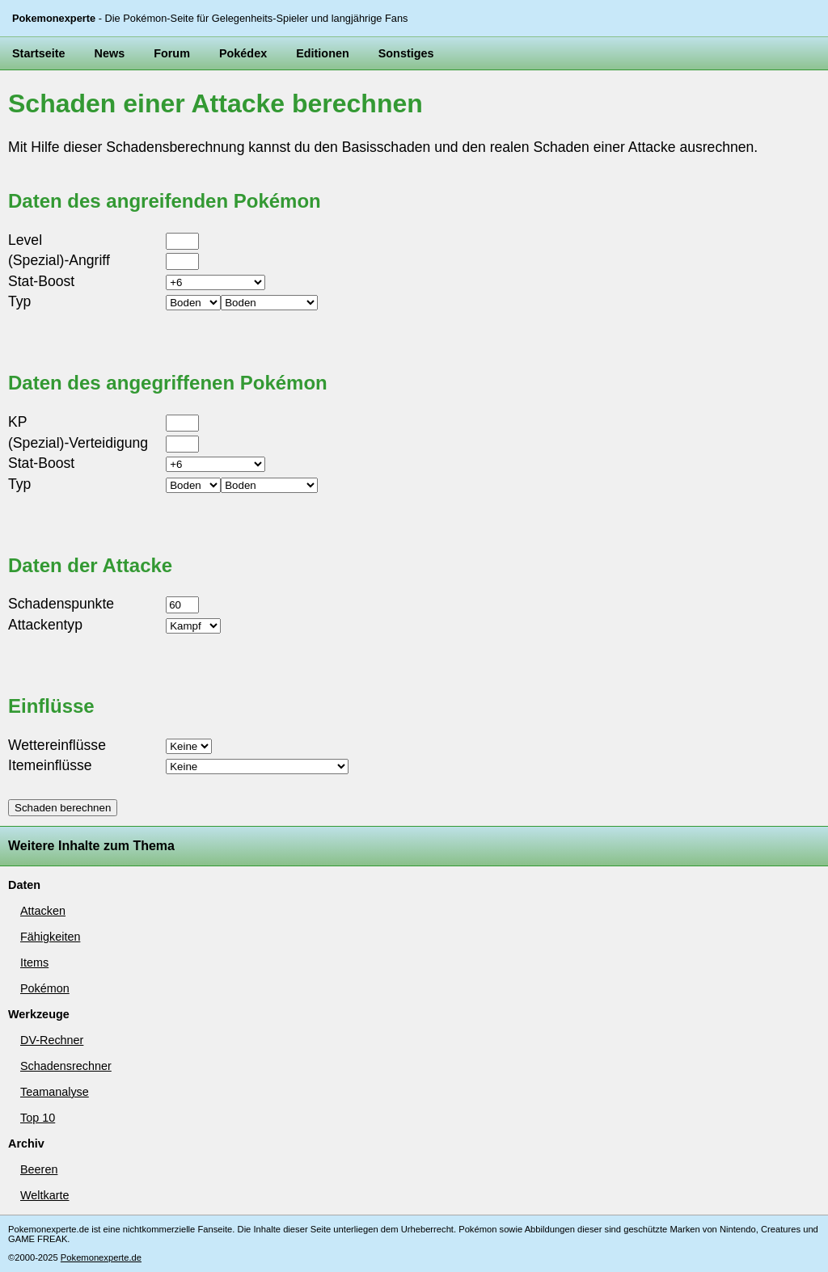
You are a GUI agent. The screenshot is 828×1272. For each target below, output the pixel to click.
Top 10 (37, 1117)
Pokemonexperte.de (101, 1257)
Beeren (38, 1169)
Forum (172, 53)
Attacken (42, 910)
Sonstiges (406, 53)
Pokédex (243, 53)
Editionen (322, 53)
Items (34, 962)
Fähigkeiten (50, 936)
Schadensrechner (66, 1065)
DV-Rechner (51, 1040)
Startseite (38, 53)
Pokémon (45, 988)
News (110, 53)
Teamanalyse (54, 1091)
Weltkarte (45, 1195)
